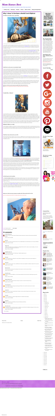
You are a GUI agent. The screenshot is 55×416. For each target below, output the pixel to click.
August (46, 307)
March (46, 314)
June (45, 310)
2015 (44, 359)
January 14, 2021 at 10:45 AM (9, 237)
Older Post (39, 320)
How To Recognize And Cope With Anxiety (48, 350)
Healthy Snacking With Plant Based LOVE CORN (48, 329)
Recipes (17, 9)
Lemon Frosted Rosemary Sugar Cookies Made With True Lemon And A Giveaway (49, 283)
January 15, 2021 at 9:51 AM (9, 292)
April (45, 313)
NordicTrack (9, 229)
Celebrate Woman (7, 234)
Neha (6, 257)
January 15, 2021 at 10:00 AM (9, 297)
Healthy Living (6, 9)
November (46, 303)
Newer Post (4, 320)
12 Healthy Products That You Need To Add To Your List (48, 319)
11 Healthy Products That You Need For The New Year (48, 345)
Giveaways (13, 9)
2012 (44, 363)
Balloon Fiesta (27, 9)
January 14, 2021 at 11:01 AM (9, 242)
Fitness (22, 9)
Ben (5, 240)
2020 (44, 352)
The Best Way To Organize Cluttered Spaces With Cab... (49, 327)
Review (12, 229)
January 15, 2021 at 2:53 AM (9, 276)
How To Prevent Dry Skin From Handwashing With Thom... (49, 334)
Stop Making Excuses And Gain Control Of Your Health (49, 338)
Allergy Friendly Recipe (36, 9)
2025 (44, 295)
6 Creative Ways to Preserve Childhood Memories (48, 336)
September (46, 306)
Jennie (6, 300)
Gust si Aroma (7, 284)
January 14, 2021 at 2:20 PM (8, 259)
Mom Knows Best (11, 4)
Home (22, 320)
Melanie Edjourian (7, 279)
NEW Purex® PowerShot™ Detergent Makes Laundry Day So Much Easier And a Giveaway (50, 278)
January (46, 317)
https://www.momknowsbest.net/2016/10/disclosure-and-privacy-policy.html (12, 383)
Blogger (22, 385)
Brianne (6, 245)
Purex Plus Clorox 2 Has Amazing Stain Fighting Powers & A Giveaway (50, 288)
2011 (44, 364)
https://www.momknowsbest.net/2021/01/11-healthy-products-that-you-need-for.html (16, 86)
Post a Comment (6, 311)
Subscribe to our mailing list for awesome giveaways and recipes (48, 243)
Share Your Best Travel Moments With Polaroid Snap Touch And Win (50, 269)
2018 (44, 355)
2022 (44, 299)
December (46, 302)
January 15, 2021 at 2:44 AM (9, 270)
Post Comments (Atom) (9, 322)
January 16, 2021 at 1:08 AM (9, 309)
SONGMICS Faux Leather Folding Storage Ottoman (50, 273)
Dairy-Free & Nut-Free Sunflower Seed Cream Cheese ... (48, 341)
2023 (44, 298)
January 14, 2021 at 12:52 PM (9, 254)
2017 (44, 356)
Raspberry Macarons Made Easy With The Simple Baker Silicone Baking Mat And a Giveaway (49, 260)
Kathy (6, 262)
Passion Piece (7, 273)
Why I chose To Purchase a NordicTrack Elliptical (48, 343)
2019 (44, 353)
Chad (6, 295)
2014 (44, 360)
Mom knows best (4, 414)
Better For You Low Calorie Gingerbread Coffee (49, 264)
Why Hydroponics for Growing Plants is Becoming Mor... (49, 332)
